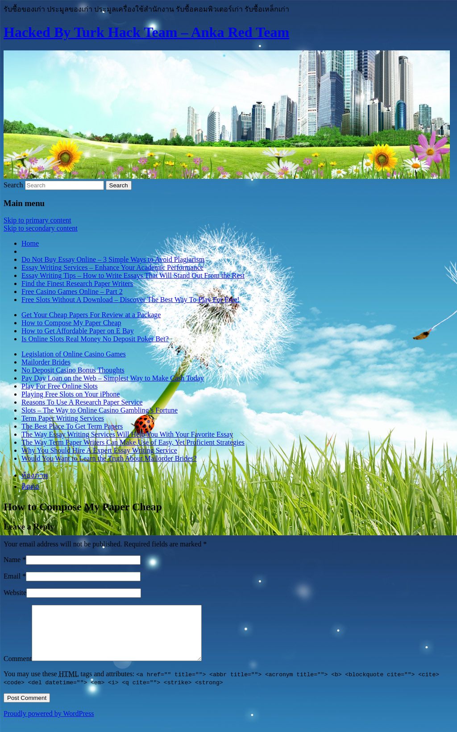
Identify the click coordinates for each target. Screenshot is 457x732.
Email (12, 576)
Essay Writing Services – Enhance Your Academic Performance (112, 267)
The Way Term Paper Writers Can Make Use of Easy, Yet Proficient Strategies (133, 442)
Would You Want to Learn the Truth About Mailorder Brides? (109, 458)
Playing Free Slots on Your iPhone (70, 394)
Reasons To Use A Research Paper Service (81, 402)
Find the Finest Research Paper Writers (77, 283)
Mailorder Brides (46, 362)
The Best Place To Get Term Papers (72, 426)
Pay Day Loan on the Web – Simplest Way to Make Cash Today (112, 378)
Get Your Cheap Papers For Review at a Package (91, 314)
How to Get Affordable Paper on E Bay (77, 331)
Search (13, 185)
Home (30, 243)
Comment (18, 669)
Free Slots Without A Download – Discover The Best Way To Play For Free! (130, 299)
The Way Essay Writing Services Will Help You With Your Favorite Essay (127, 434)
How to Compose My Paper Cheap (71, 323)
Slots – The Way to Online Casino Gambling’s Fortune (99, 410)
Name (12, 559)
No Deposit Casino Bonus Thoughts (73, 370)
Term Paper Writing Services (62, 418)
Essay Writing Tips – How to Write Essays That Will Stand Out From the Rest (133, 275)
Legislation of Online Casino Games (73, 354)
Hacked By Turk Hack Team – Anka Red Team (146, 32)
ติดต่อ (30, 486)
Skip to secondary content (41, 228)
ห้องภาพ (34, 475)
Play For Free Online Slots (59, 386)
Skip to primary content (37, 220)
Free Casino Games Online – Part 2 (72, 291)
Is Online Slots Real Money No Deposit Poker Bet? (95, 339)
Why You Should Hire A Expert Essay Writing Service (99, 450)
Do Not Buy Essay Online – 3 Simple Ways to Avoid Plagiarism (112, 259)
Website (15, 592)
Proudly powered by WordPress (49, 724)
